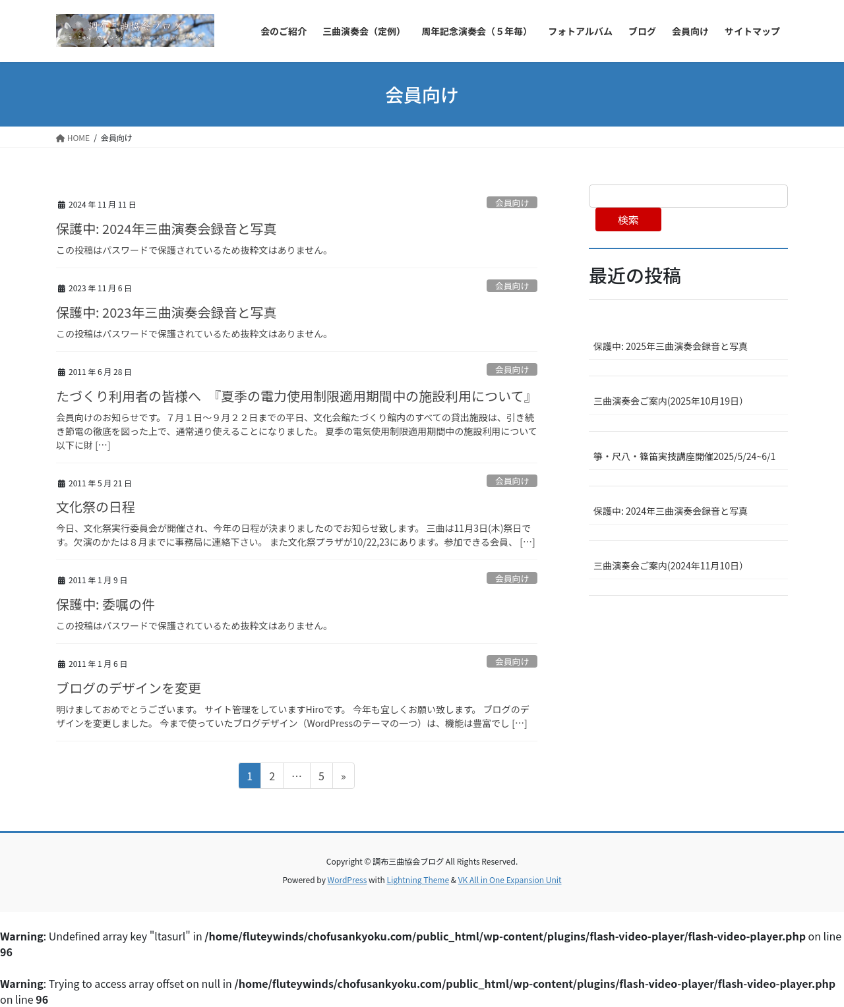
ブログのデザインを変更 (128, 687)
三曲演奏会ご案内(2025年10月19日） (670, 400)
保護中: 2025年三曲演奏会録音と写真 (670, 346)
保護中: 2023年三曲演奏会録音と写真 (166, 312)
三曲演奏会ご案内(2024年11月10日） (670, 565)
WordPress (347, 879)
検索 (628, 219)
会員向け (512, 202)
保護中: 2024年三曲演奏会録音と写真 (166, 228)
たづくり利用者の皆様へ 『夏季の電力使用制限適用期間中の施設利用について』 (296, 395)
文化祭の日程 (95, 506)
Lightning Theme (417, 879)
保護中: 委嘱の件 (105, 604)
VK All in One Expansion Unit (510, 879)
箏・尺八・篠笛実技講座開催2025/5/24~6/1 (684, 456)
